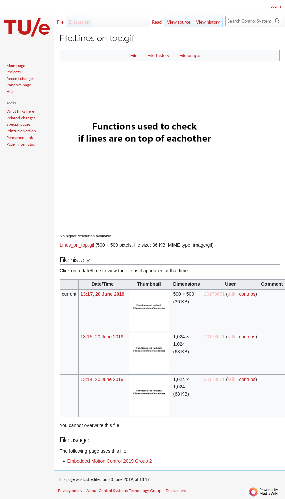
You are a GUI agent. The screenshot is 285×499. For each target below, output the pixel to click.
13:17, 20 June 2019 (102, 294)
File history (158, 55)
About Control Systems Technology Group (124, 490)
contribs (247, 294)
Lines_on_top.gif (77, 245)
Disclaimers (176, 490)
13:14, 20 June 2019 (101, 379)
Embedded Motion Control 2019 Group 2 (109, 461)
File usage (189, 55)
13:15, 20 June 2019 (101, 336)
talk (231, 294)
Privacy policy (70, 490)
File (133, 55)
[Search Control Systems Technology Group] (253, 21)
